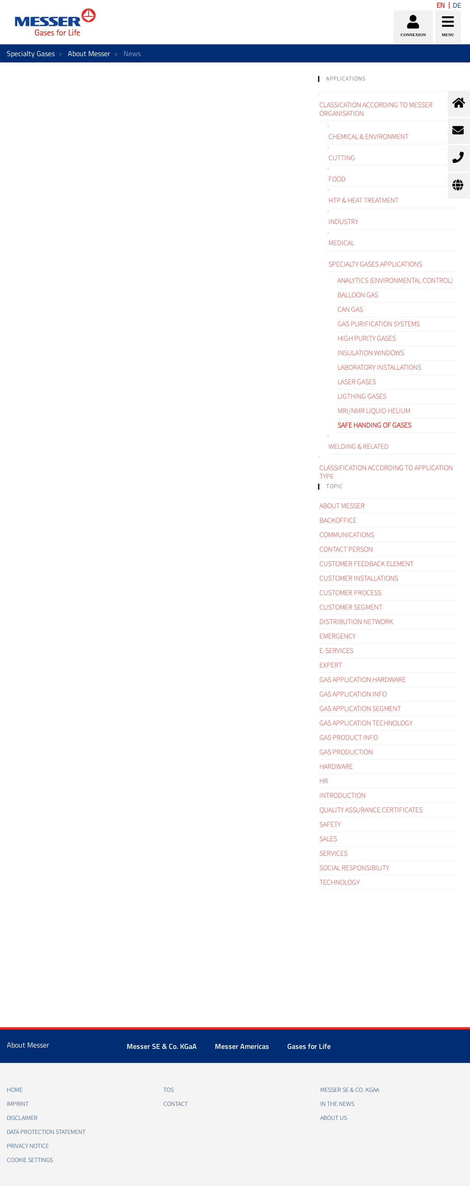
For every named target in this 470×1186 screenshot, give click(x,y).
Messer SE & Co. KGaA (162, 1046)
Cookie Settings (30, 1160)
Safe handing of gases (374, 425)
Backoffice (337, 520)
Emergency (337, 636)
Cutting (341, 158)
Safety (330, 824)
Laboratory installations (379, 367)
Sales (328, 839)
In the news (337, 1104)
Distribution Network (356, 622)
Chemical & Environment (368, 137)
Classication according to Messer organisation (375, 109)
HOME (15, 1090)
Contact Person (346, 549)
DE (457, 5)
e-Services (336, 651)
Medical (341, 243)
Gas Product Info (348, 738)
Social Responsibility (354, 868)
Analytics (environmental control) (395, 281)
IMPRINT (17, 1104)
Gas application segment (360, 709)
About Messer (89, 53)
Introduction (342, 795)
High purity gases (366, 338)
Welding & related (358, 447)
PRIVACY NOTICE (28, 1146)
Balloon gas (357, 295)
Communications (346, 535)
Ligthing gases (361, 396)
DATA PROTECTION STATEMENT (46, 1132)
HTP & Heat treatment (363, 200)
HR (323, 781)
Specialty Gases (31, 53)
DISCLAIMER (22, 1118)
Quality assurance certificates (371, 810)
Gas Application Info (353, 694)
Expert (330, 665)
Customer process (350, 593)
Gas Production (346, 752)
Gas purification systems (378, 324)
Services (333, 853)
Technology (339, 882)
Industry (343, 222)
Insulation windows (370, 353)
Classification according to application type (386, 472)
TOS (168, 1090)
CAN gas (350, 309)
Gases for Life (309, 1046)
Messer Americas (242, 1046)
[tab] (387, 79)
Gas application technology (366, 723)
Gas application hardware (362, 680)
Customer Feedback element (366, 564)
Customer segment (350, 607)
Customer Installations (358, 578)
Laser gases (356, 382)
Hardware (336, 767)
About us (333, 1118)
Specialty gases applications (375, 264)
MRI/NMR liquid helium (373, 411)
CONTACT (175, 1104)
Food (337, 179)
